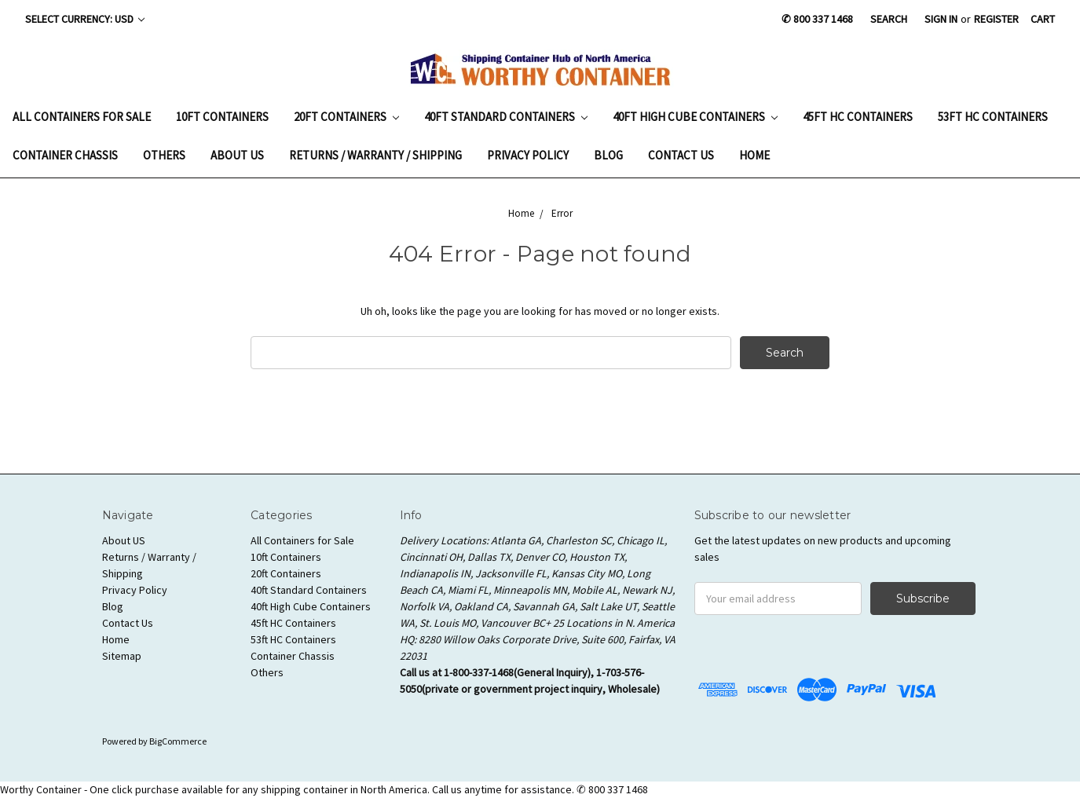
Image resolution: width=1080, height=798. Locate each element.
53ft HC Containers (993, 116)
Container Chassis (65, 155)
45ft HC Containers (858, 116)
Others (164, 155)
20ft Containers (346, 116)
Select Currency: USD (85, 19)
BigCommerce (178, 741)
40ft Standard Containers (506, 116)
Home (754, 155)
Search (888, 19)
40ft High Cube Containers (695, 116)
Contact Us (681, 155)
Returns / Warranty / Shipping (375, 155)
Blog (608, 155)
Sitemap (121, 656)
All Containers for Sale (82, 116)
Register (996, 19)
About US (237, 155)
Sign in (940, 19)
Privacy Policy (528, 155)
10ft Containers (222, 116)
